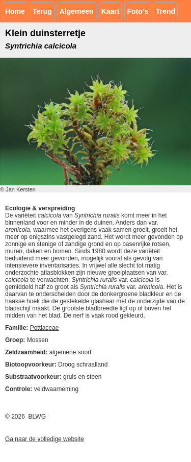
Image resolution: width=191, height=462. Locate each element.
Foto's (137, 11)
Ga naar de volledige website (44, 439)
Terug (42, 11)
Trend (165, 11)
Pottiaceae (44, 327)
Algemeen (77, 11)
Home (15, 11)
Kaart (110, 11)
